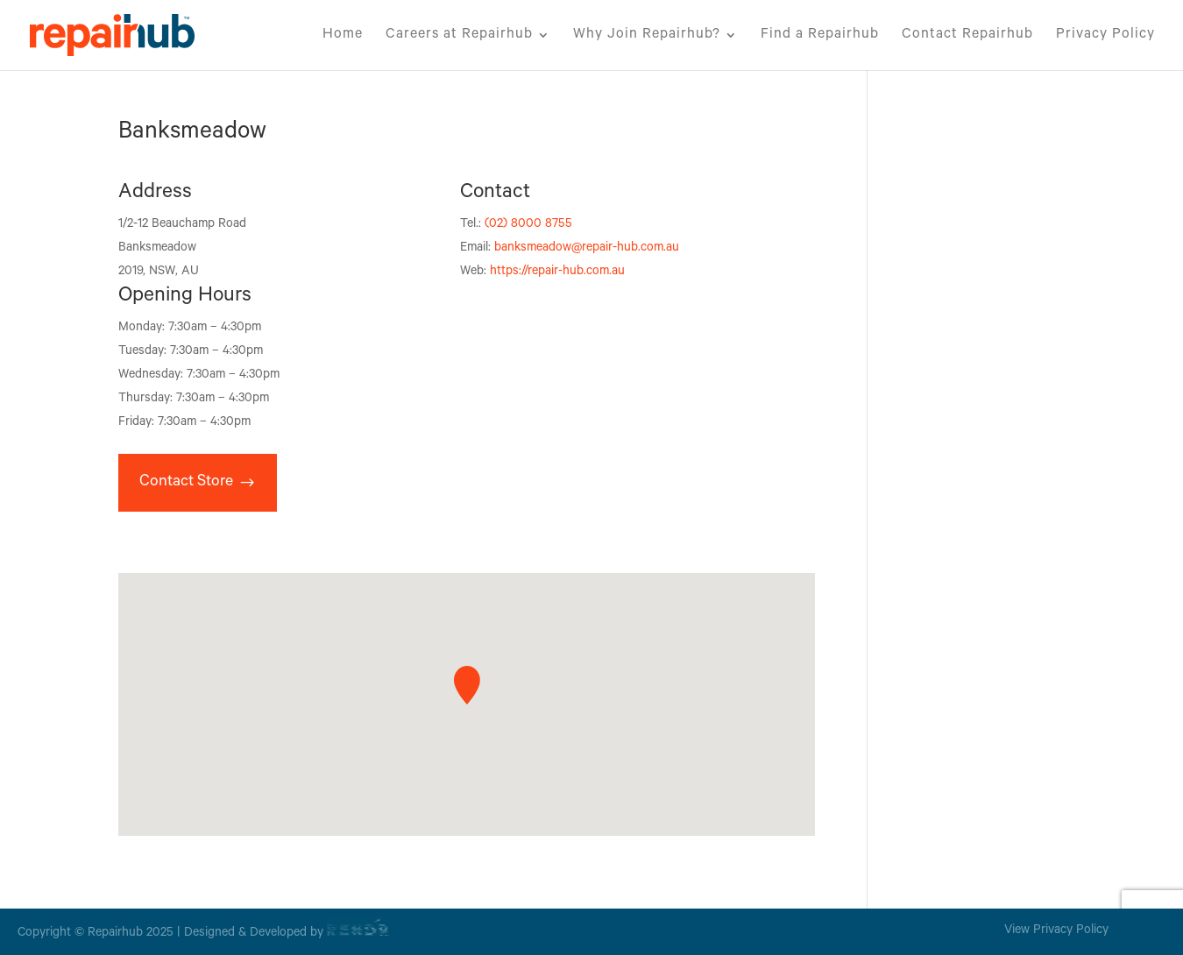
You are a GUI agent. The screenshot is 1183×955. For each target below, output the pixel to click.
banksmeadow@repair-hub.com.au (586, 249)
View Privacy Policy (1056, 931)
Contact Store (186, 483)
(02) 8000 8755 (528, 225)
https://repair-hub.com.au (557, 272)
